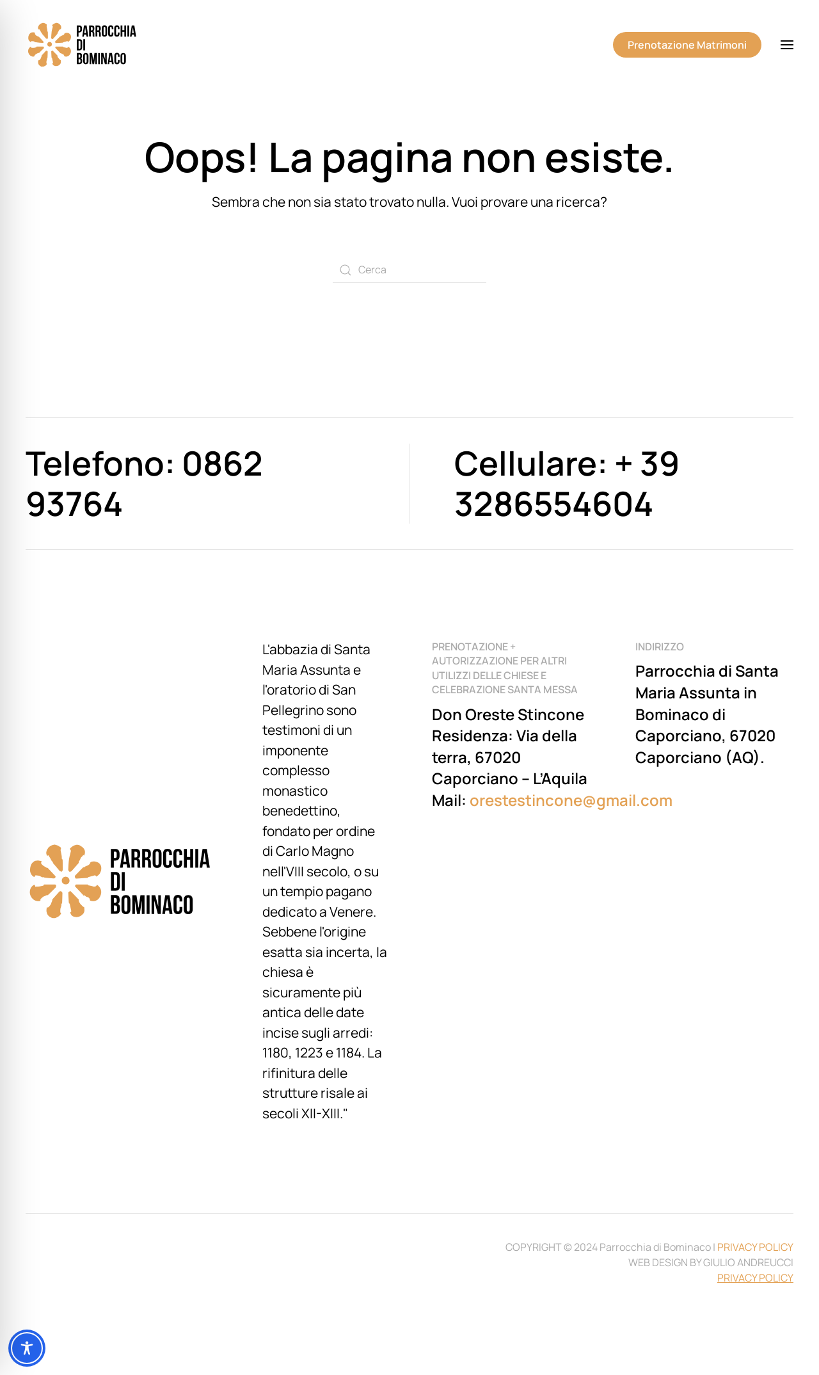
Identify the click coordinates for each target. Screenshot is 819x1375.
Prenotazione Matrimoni (687, 45)
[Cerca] (409, 270)
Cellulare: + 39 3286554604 (567, 483)
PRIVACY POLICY (755, 1247)
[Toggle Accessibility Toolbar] (27, 1348)
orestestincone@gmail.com (571, 799)
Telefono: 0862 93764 (144, 483)
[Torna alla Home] (83, 45)
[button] (787, 45)
